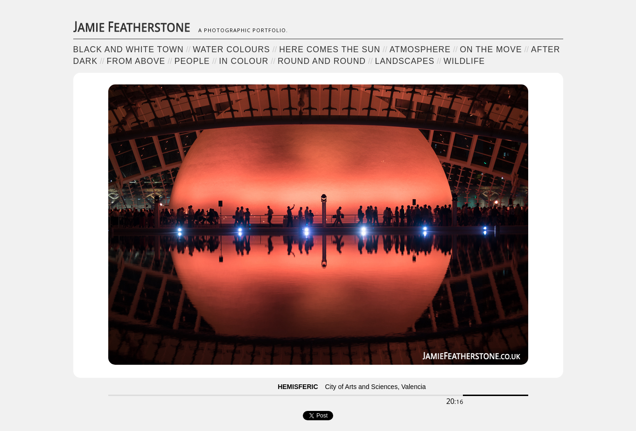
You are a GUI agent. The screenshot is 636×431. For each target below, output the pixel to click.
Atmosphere (420, 49)
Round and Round (322, 61)
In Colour (243, 61)
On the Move (491, 49)
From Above (136, 61)
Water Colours (231, 49)
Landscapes (404, 61)
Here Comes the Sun (329, 49)
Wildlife (464, 61)
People (192, 61)
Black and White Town (128, 49)
